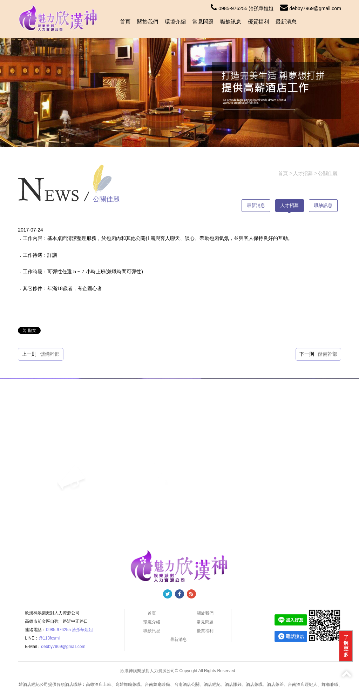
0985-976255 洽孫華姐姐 (242, 8)
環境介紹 (175, 22)
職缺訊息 (230, 22)
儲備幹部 (50, 354)
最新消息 (286, 22)
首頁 (125, 22)
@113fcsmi (49, 638)
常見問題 (203, 22)
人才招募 (289, 205)
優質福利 (258, 22)
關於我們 (147, 22)
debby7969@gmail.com (310, 8)
